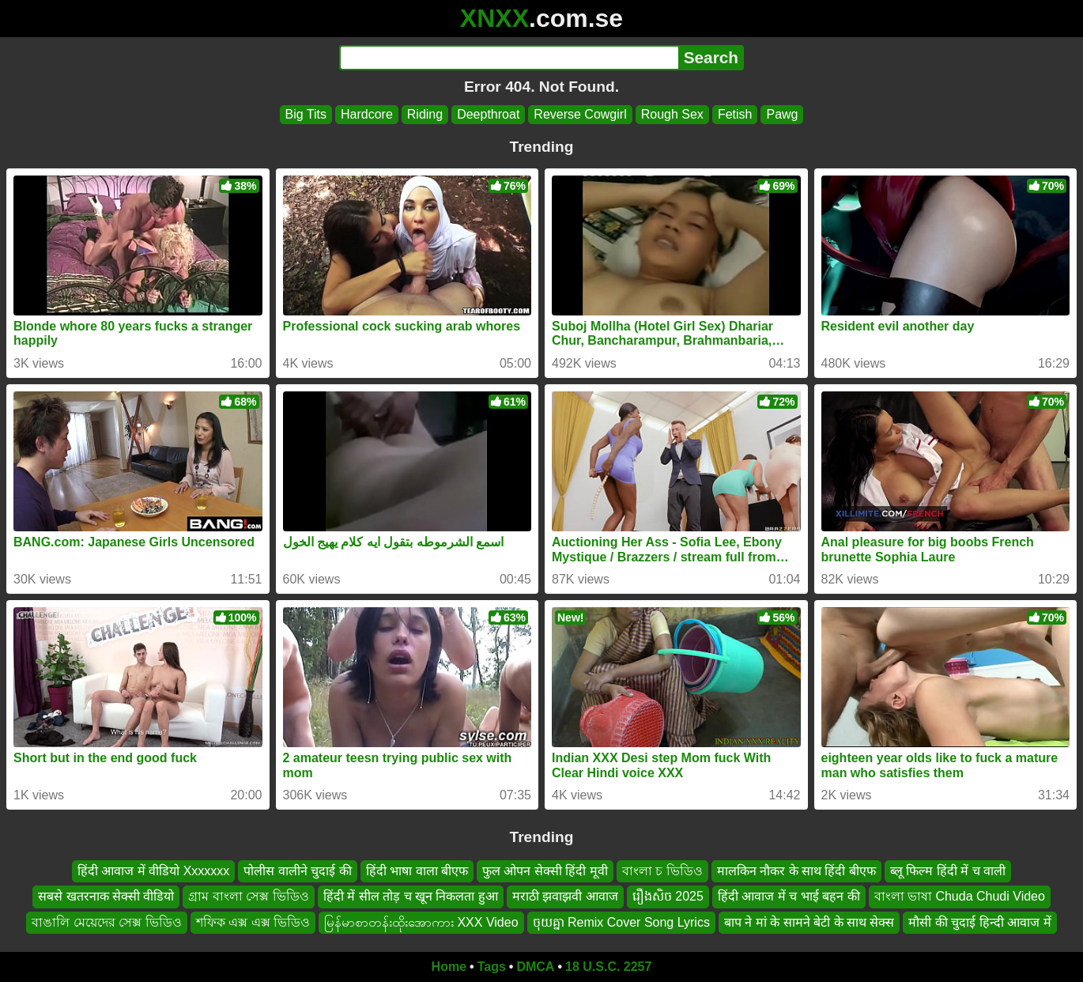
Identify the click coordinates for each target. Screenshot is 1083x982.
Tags (491, 966)
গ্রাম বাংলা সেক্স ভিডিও (248, 897)
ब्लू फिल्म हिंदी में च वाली (948, 871)
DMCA (535, 966)
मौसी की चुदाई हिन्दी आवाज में (979, 922)
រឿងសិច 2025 (668, 897)
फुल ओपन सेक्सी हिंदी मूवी (545, 871)
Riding (425, 114)
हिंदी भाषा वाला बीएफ (417, 871)
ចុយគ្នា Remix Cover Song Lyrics (621, 922)
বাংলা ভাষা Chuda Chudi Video (959, 897)
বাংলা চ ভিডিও (662, 871)
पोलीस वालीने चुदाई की (297, 871)
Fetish (735, 114)
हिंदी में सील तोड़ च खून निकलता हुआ (410, 897)
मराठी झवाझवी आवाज (565, 897)
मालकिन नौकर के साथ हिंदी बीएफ (796, 871)
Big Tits (305, 114)
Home (449, 966)
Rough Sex (672, 114)
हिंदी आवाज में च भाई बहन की (789, 897)
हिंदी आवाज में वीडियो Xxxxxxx (153, 871)
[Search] (508, 57)
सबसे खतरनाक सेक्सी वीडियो (106, 897)
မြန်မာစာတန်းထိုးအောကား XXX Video (421, 922)
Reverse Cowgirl (580, 114)
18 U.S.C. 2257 (608, 966)
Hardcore (367, 114)
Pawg (782, 114)
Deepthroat (488, 114)
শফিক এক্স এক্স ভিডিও (253, 922)
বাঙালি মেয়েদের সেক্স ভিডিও (106, 922)
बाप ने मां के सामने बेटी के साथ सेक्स (809, 922)
